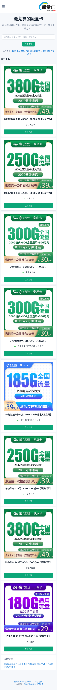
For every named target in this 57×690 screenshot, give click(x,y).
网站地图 (38, 681)
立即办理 (28, 132)
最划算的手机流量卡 (22, 681)
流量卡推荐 (22, 664)
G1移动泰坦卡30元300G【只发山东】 (28, 340)
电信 (18, 51)
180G (28, 54)
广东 (52, 51)
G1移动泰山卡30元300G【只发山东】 (28, 266)
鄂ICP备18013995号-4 (33, 684)
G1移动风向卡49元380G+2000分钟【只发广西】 (28, 119)
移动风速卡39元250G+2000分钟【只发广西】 (28, 488)
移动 (23, 51)
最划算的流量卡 (10, 664)
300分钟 (46, 51)
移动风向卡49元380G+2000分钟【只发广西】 (28, 562)
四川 (36, 51)
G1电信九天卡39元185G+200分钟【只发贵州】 (28, 414)
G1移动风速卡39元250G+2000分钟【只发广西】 (28, 193)
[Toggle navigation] (3, 6)
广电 (27, 51)
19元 (40, 51)
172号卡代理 (47, 664)
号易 (30, 664)
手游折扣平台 (9, 666)
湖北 (32, 51)
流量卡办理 (37, 664)
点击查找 (28, 44)
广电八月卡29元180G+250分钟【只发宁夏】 (28, 636)
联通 (14, 51)
